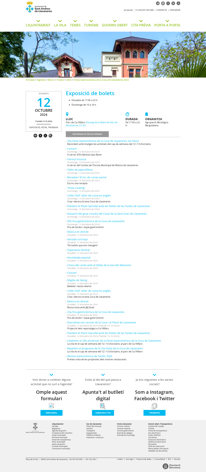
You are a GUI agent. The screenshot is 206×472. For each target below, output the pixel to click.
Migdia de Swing (77, 280)
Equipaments (91, 433)
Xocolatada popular (79, 257)
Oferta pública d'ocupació (158, 448)
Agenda (41, 79)
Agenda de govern (59, 430)
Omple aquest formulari (51, 395)
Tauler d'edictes (154, 435)
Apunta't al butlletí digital (103, 395)
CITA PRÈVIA (141, 25)
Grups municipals (59, 435)
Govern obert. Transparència (160, 424)
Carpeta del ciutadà (156, 426)
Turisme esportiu (123, 428)
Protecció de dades (143, 459)
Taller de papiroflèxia (80, 169)
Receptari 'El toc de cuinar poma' (87, 177)
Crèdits (120, 459)
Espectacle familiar (78, 250)
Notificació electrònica (157, 442)
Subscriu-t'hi (103, 412)
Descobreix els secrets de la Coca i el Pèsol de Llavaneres (101, 322)
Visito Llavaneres (124, 424)
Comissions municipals (61, 448)
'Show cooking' (76, 188)
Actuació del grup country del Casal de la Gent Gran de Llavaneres (107, 213)
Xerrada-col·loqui (77, 239)
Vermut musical (76, 159)
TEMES (75, 25)
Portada (30, 79)
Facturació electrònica (157, 439)
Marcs (51, 79)
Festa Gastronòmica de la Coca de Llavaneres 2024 (101, 79)
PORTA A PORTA (167, 25)
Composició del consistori (62, 433)
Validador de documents (158, 451)
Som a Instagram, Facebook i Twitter (154, 395)
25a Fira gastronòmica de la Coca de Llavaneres (95, 312)
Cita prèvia (152, 437)
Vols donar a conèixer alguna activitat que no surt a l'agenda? (51, 382)
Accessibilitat (159, 459)
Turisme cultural (123, 426)
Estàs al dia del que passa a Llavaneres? (103, 382)
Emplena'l (51, 412)
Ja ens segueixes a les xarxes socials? (154, 382)
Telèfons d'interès (93, 435)
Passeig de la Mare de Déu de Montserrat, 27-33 (91, 124)
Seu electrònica (154, 433)
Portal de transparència (61, 439)
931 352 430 (91, 459)
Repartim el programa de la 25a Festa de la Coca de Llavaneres (105, 348)
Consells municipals (60, 446)
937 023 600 (77, 459)
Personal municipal (59, 437)
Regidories (56, 428)
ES (125, 10)
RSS (169, 459)
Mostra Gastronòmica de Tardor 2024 (89, 356)
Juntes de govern (58, 444)
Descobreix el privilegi (126, 435)
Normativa (152, 444)
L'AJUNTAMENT (38, 25)
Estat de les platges (124, 433)
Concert (72, 148)
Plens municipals (58, 442)
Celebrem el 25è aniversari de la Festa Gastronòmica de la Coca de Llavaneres (114, 340)
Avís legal (129, 459)
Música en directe (78, 231)
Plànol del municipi (93, 426)
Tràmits (151, 428)
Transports (90, 430)
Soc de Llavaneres (94, 424)
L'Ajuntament (57, 424)
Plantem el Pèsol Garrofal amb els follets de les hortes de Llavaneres (108, 206)
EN (128, 10)
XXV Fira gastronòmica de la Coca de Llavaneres (96, 221)
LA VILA (60, 25)
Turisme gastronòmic (125, 430)
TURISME (91, 25)
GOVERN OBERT (115, 25)
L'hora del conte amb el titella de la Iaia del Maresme (99, 265)
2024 (68, 79)
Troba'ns (154, 412)
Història (89, 428)
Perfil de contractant (156, 446)
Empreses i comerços (95, 437)
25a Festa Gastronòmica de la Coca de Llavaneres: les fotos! (103, 141)
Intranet (177, 459)
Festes (60, 79)
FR (131, 10)
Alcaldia (55, 426)
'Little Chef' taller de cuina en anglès (89, 195)
